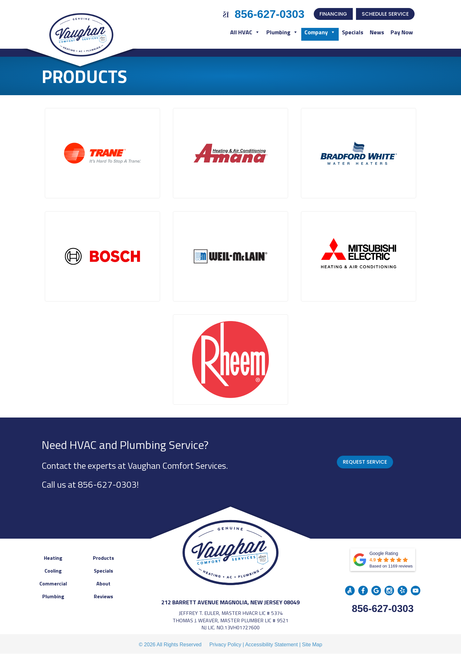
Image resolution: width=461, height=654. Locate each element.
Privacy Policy (225, 644)
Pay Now (402, 32)
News (377, 32)
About (103, 583)
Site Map (312, 644)
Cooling (53, 571)
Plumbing (282, 32)
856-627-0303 (107, 484)
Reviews (103, 596)
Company (320, 32)
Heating (53, 558)
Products (103, 558)
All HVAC (245, 32)
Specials (352, 32)
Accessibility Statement (271, 644)
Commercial (53, 583)
